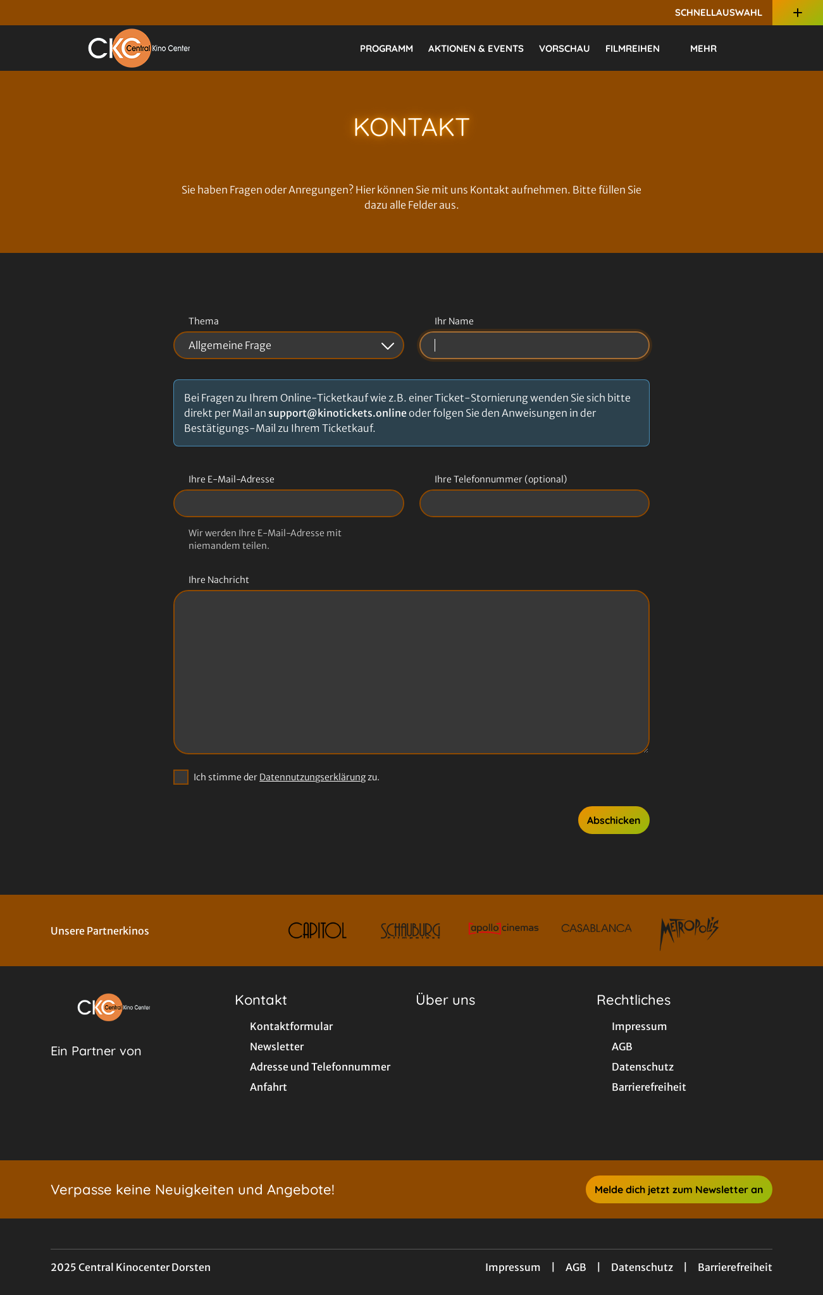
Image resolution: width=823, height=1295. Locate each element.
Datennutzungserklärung (312, 777)
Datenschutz (642, 1267)
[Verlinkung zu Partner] (318, 930)
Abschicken (614, 820)
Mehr (711, 48)
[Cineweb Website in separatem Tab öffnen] (96, 1066)
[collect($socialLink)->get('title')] (22, 12)
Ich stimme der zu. (287, 777)
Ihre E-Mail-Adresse (232, 479)
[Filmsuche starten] (759, 48)
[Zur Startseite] (139, 48)
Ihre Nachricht (219, 580)
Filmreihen (640, 48)
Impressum (513, 1267)
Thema (204, 321)
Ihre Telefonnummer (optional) (501, 479)
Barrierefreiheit (735, 1267)
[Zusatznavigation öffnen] (797, 12)
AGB (576, 1267)
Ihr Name (454, 321)
